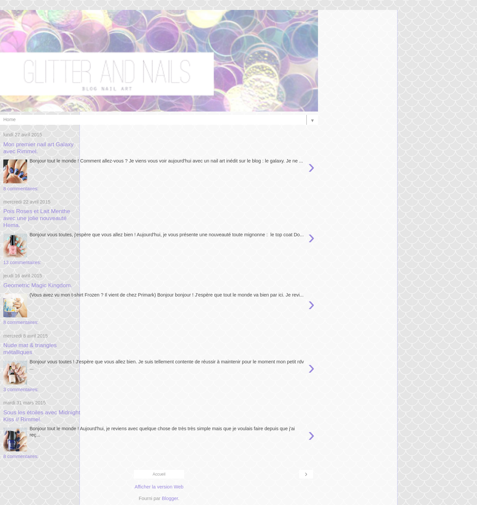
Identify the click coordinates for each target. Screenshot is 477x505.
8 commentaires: (20, 188)
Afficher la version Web (158, 486)
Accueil (159, 474)
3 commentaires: (20, 389)
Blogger (170, 498)
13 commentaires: (22, 262)
